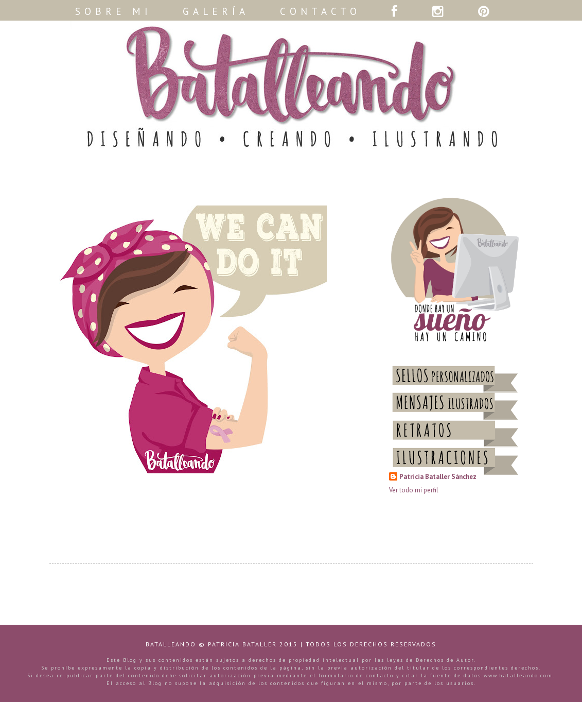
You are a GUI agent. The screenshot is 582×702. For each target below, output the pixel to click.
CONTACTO (320, 11)
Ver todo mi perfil (413, 490)
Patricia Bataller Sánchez (438, 476)
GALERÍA (216, 11)
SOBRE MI (113, 11)
